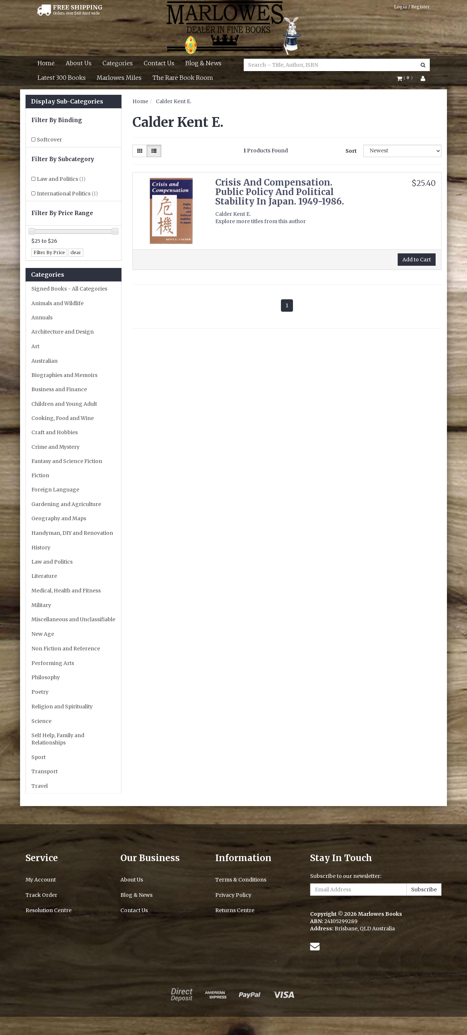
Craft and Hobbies (54, 432)
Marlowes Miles (119, 77)
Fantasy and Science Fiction (66, 461)
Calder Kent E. (173, 101)
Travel (39, 786)
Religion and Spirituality (62, 706)
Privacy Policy (233, 895)
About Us (79, 63)
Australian (44, 361)
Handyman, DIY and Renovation (72, 533)
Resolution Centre (49, 910)
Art (35, 346)
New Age (42, 634)
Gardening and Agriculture (66, 504)
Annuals (42, 317)
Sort (351, 151)
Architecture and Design (62, 331)
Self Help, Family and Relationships (57, 739)
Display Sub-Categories (67, 101)
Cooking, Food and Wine (62, 418)
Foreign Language (55, 489)
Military (41, 605)
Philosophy (45, 677)
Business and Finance (59, 389)
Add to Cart (416, 259)
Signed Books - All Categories (69, 288)
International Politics (67, 193)
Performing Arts (52, 663)
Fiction (40, 475)
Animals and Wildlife (57, 303)
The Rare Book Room (183, 77)
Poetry (40, 692)
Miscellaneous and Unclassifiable (73, 619)
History (40, 547)
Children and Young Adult (64, 404)
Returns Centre (234, 910)
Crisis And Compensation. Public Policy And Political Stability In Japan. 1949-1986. (279, 192)
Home (46, 63)
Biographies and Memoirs (64, 375)
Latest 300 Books (62, 77)
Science (41, 721)
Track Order (41, 895)
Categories (118, 63)
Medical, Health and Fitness (66, 590)
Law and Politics (61, 179)
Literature (44, 576)
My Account (41, 879)
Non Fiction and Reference (65, 648)
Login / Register (412, 6)
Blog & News (203, 63)
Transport (44, 771)
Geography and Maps (58, 518)
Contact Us (159, 63)
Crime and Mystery (55, 447)
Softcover (49, 139)
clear (75, 252)
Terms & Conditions (240, 879)
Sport (38, 757)
